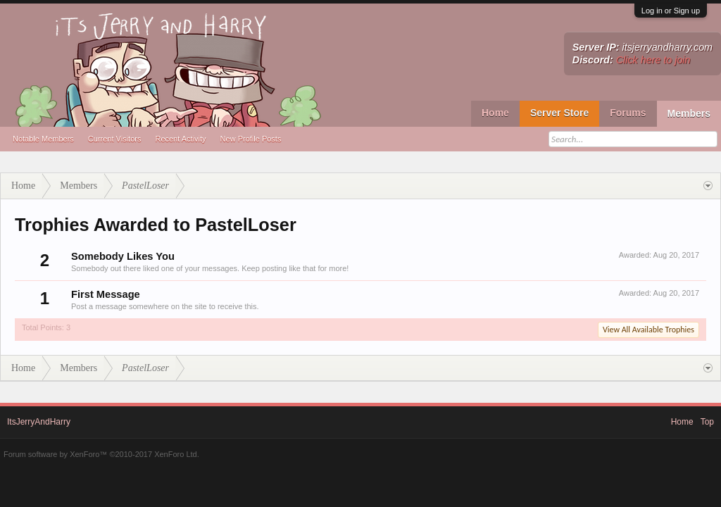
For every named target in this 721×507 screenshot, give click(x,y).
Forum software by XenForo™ (101, 454)
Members (688, 113)
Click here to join (653, 59)
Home (495, 112)
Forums (628, 112)
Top (707, 422)
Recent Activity (180, 138)
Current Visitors (115, 138)
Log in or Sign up (670, 10)
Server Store (559, 112)
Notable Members (43, 138)
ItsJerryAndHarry (38, 422)
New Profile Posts (251, 138)
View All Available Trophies (648, 329)
